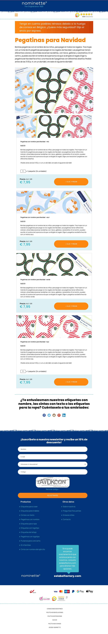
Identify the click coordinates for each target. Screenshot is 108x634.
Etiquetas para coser (29, 506)
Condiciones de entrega (55, 609)
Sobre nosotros (69, 506)
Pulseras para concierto (30, 541)
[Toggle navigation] (16, 15)
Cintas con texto (27, 515)
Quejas (54, 620)
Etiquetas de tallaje (28, 532)
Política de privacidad (55, 616)
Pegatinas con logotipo (30, 536)
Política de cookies (54, 623)
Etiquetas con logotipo (30, 528)
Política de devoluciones (54, 612)
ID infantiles (26, 545)
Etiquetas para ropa (29, 523)
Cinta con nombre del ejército (33, 549)
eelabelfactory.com (67, 576)
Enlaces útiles (68, 515)
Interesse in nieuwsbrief (29, 464)
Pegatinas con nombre (30, 519)
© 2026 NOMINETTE (55, 627)
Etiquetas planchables (30, 511)
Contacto (67, 519)
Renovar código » (52, 489)
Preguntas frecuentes (72, 511)
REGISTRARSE (52, 495)
